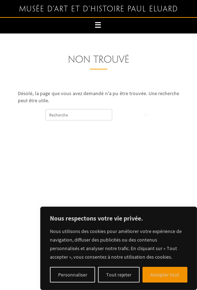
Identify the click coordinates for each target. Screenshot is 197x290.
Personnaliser (72, 274)
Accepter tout (164, 274)
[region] (118, 248)
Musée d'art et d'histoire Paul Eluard (98, 9)
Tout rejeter (118, 274)
